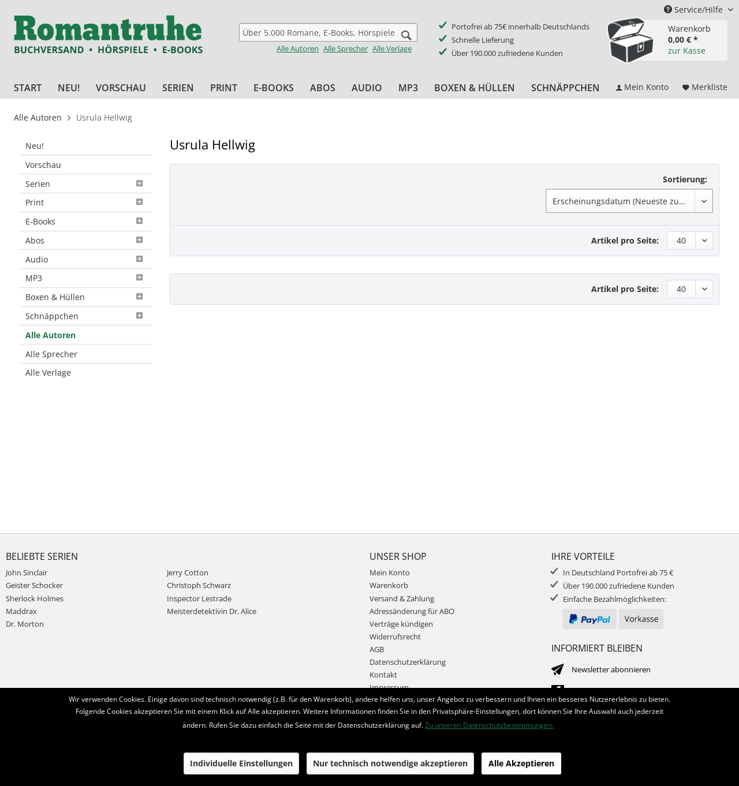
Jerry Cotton (187, 572)
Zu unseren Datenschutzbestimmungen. (489, 725)
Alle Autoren (298, 48)
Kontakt (383, 674)
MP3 (86, 277)
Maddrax (21, 611)
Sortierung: (685, 179)
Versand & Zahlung (402, 598)
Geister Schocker (34, 585)
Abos (86, 240)
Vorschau (43, 164)
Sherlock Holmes (35, 598)
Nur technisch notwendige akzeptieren (390, 763)
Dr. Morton (25, 624)
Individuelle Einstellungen (241, 763)
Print (86, 202)
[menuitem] (328, 38)
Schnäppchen (86, 315)
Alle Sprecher (345, 48)
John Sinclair (26, 572)
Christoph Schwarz (199, 585)
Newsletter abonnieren (611, 669)
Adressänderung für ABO (412, 611)
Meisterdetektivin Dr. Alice (211, 611)
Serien (86, 183)
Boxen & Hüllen (86, 296)
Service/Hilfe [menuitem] (694, 9)
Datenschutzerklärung (408, 662)
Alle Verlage (392, 48)
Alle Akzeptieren (521, 763)
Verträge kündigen (401, 624)
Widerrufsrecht (395, 636)
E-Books (86, 221)
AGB (377, 649)
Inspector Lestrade (199, 598)
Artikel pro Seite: (625, 240)
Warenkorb (389, 585)
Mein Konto (390, 572)
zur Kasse (687, 50)
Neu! (34, 145)
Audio (86, 259)
